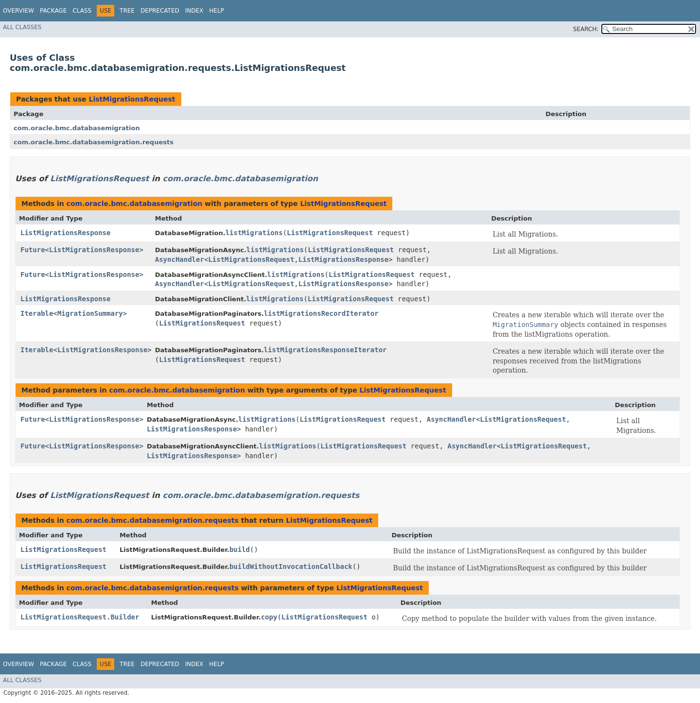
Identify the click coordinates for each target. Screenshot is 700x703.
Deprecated (159, 10)
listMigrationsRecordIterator (321, 313)
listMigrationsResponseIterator (325, 350)
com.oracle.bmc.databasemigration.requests (94, 142)
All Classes (22, 27)
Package (53, 10)
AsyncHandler (179, 259)
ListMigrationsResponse (65, 233)
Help (216, 10)
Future (32, 250)
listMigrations (254, 233)
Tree (127, 10)
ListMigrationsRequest (131, 99)
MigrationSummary (90, 313)
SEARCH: (586, 29)
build (239, 549)
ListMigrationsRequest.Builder (79, 617)
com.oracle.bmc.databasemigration (77, 128)
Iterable (36, 313)
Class (81, 10)
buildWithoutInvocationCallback (290, 566)
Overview (18, 10)
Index (194, 10)
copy (269, 617)
